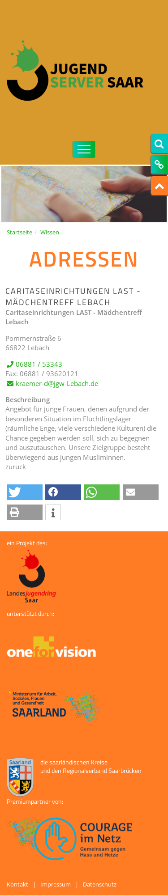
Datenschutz (99, 884)
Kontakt (17, 884)
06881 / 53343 (39, 371)
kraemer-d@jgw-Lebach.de (57, 390)
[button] (25, 492)
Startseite (19, 232)
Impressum (55, 884)
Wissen (49, 232)
